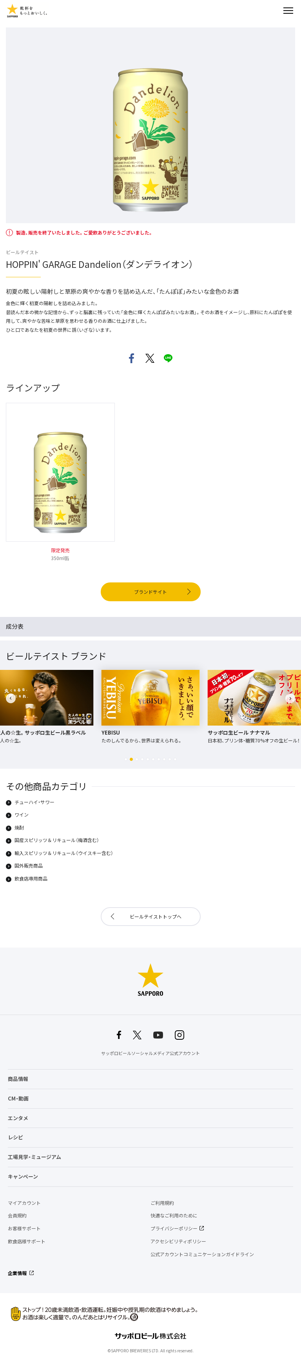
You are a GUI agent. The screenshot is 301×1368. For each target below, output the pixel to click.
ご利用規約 (162, 1202)
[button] (125, 759)
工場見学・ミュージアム (34, 1157)
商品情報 (18, 1078)
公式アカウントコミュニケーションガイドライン (202, 1254)
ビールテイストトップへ (155, 916)
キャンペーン (23, 1176)
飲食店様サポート (26, 1241)
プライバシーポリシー (174, 1228)
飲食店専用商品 (31, 879)
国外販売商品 (29, 866)
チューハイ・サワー (34, 802)
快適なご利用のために (174, 1215)
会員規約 (17, 1215)
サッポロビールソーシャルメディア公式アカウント (150, 1053)
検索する (274, 11)
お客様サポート (24, 1228)
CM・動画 (18, 1098)
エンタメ (18, 1118)
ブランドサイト (150, 591)
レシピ (15, 1137)
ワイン (22, 815)
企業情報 (17, 1273)
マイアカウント (24, 1202)
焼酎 (19, 828)
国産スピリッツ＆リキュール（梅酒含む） (57, 840)
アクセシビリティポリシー (178, 1241)
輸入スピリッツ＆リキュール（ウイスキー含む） (64, 853)
